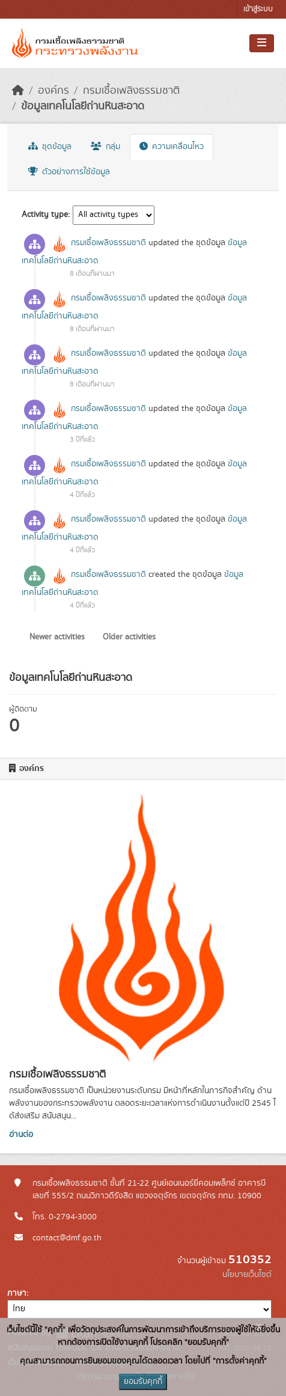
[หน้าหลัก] (18, 91)
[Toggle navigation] (261, 43)
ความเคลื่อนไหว (171, 147)
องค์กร (53, 91)
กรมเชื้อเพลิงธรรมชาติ (131, 91)
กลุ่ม (105, 147)
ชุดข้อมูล (50, 147)
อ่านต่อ (21, 1135)
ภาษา (16, 1293)
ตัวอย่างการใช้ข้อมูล (69, 172)
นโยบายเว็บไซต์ (247, 1275)
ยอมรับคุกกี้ (143, 1382)
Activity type (45, 215)
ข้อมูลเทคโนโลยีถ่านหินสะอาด (82, 106)
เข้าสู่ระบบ (258, 9)
